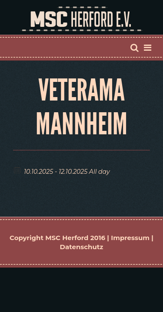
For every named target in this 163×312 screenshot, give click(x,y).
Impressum (130, 238)
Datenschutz (81, 247)
